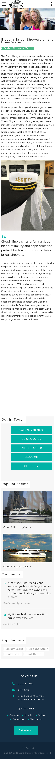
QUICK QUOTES (31, 439)
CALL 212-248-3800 (31, 430)
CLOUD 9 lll (31, 457)
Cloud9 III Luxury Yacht (17, 527)
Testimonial (21, 719)
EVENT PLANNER (31, 448)
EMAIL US (38, 689)
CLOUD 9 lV (31, 466)
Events (13, 715)
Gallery (26, 715)
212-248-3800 (40, 683)
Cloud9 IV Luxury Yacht (17, 566)
